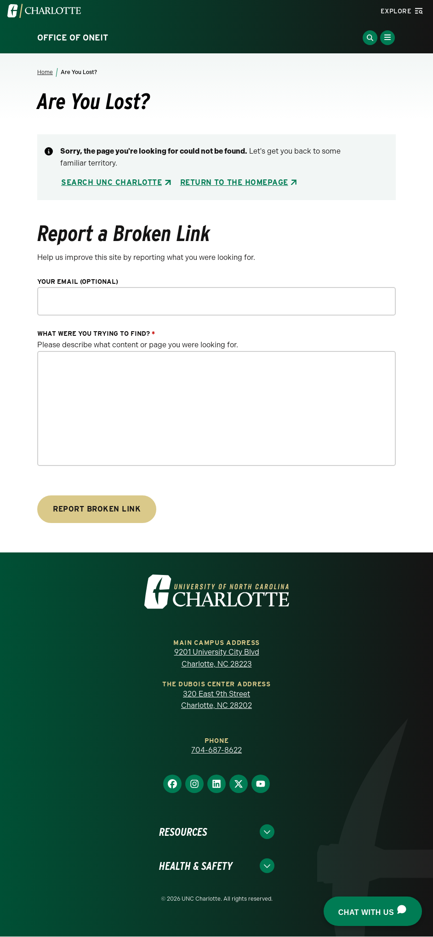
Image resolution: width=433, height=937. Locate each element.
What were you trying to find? (96, 333)
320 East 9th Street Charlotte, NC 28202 (216, 700)
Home (45, 72)
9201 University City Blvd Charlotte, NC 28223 (216, 658)
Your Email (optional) (77, 281)
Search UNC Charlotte (111, 182)
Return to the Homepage (234, 182)
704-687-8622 (216, 750)
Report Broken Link (97, 509)
